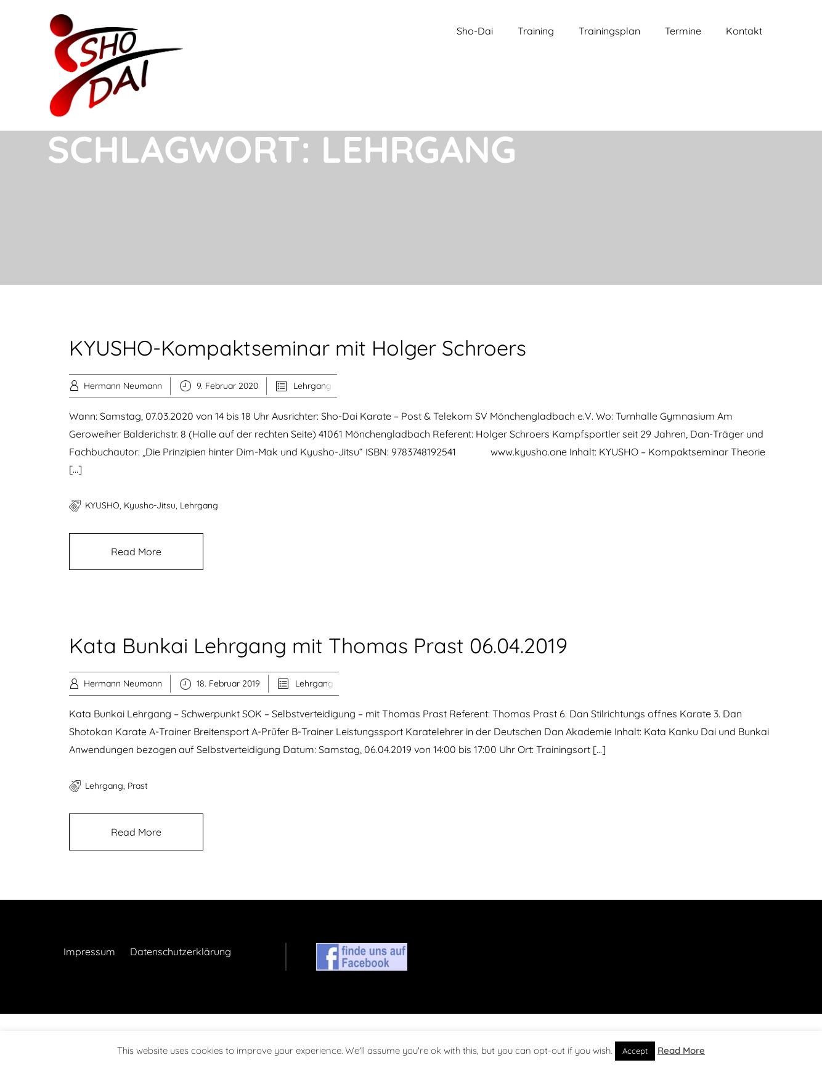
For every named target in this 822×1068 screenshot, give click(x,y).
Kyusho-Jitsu (150, 505)
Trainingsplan (609, 31)
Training (536, 31)
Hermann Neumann (123, 385)
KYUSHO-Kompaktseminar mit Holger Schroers (297, 348)
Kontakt (744, 31)
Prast (138, 785)
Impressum (89, 951)
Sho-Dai (475, 31)
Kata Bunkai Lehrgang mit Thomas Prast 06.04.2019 (318, 645)
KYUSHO (102, 505)
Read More (136, 551)
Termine (683, 31)
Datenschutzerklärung (180, 951)
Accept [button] (635, 1051)
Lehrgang (312, 385)
